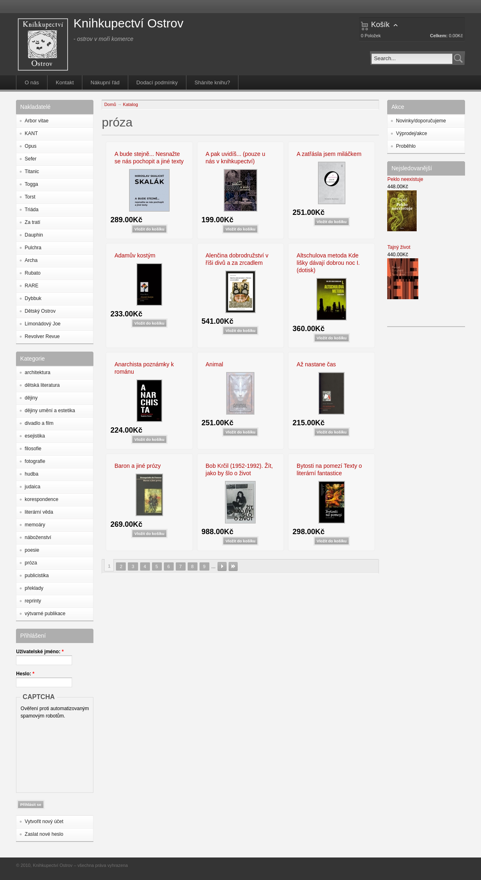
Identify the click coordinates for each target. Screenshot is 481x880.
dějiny (31, 398)
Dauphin (34, 235)
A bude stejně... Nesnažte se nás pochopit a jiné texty (149, 158)
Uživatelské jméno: (40, 651)
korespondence (41, 499)
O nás (32, 82)
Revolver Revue (42, 336)
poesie (32, 550)
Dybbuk (33, 298)
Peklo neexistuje (405, 179)
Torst (30, 197)
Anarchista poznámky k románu (144, 368)
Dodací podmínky (157, 82)
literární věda (39, 512)
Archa (31, 260)
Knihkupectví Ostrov (128, 23)
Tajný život (398, 247)
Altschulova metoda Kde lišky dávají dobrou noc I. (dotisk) (328, 262)
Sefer (30, 159)
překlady (34, 588)
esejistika (35, 436)
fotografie (35, 461)
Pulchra (33, 247)
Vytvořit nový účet (44, 821)
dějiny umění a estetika (50, 410)
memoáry (35, 525)
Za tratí (32, 222)
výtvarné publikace (45, 613)
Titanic (32, 171)
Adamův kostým (134, 255)
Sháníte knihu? (212, 82)
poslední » (233, 566)
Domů (110, 104)
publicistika (37, 575)
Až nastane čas (316, 364)
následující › (222, 566)
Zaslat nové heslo (44, 834)
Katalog (130, 104)
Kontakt (65, 82)
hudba (31, 474)
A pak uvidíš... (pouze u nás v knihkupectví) (235, 158)
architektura (37, 372)
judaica (32, 487)
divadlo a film (39, 423)
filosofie (33, 448)
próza (31, 563)
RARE (31, 286)
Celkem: (439, 35)
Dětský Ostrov (40, 311)
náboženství (38, 537)
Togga (31, 184)
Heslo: (25, 674)
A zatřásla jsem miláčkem (329, 154)
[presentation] (54, 753)
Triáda (32, 209)
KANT (31, 133)
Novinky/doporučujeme (421, 121)
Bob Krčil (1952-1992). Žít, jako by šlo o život (239, 469)
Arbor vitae (36, 121)
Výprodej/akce (411, 133)
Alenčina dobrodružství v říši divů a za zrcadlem (237, 259)
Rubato (33, 273)
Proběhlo (405, 146)
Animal (214, 364)
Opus (30, 146)
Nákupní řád (105, 82)
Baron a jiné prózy (137, 466)
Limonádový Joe (42, 324)
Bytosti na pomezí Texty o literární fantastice (329, 469)
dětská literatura (42, 385)
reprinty (33, 601)
